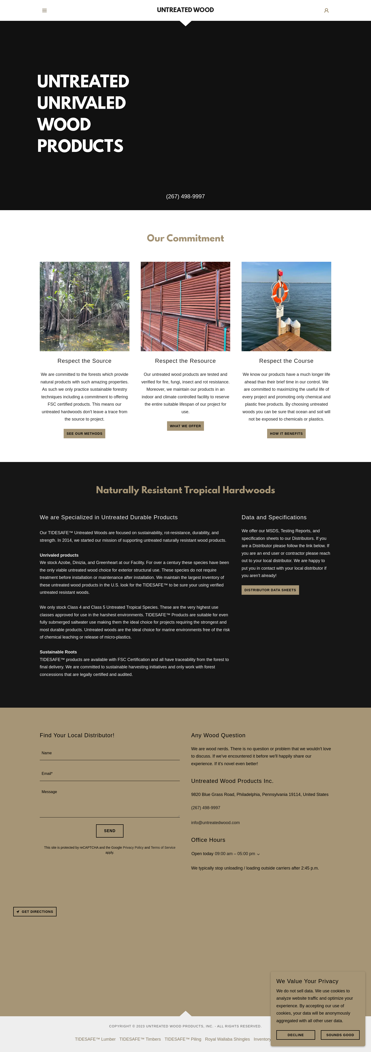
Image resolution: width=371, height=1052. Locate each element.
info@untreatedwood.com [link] (215, 822)
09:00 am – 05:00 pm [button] (235, 853)
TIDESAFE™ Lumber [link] (95, 1039)
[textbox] (110, 752)
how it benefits (286, 433)
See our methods (84, 433)
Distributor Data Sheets (270, 590)
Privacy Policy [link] (133, 847)
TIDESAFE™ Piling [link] (183, 1039)
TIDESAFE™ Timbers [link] (140, 1039)
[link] (185, 10)
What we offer (185, 426)
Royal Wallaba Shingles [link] (227, 1039)
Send (109, 831)
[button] (44, 10)
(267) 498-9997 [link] (185, 196)
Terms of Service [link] (163, 847)
